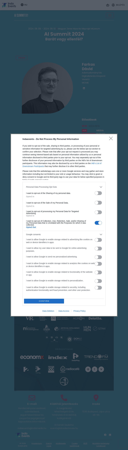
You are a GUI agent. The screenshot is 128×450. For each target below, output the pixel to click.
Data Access (63, 311)
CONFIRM (44, 301)
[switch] (98, 193)
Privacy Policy (80, 311)
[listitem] (64, 187)
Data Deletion (48, 311)
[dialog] (64, 225)
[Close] (111, 139)
